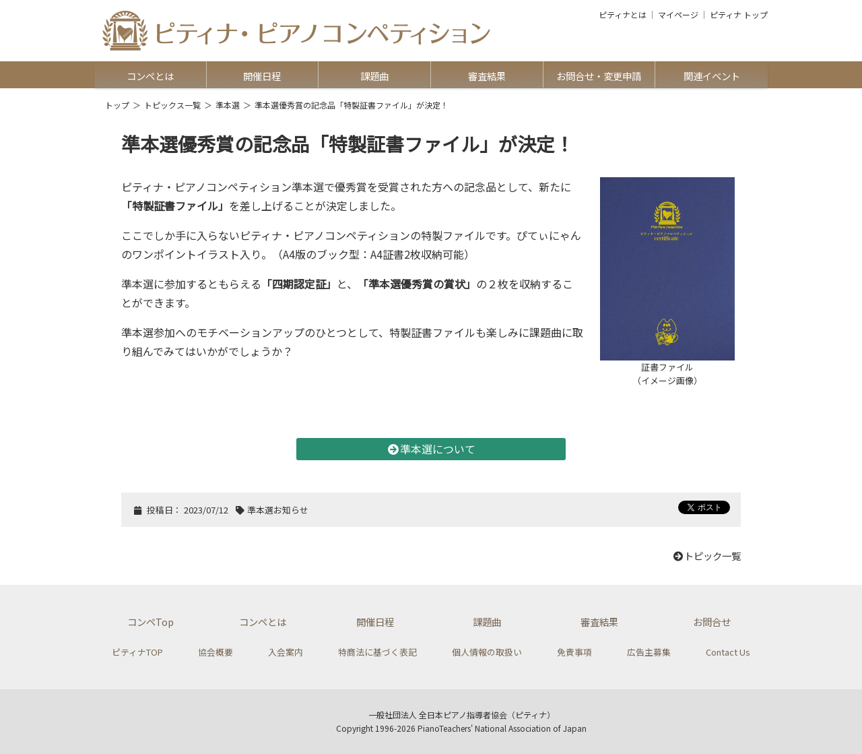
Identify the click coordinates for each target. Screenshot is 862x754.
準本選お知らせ (277, 509)
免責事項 (574, 652)
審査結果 (487, 76)
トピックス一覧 (172, 105)
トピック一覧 (706, 555)
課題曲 (374, 76)
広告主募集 (649, 652)
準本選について (431, 449)
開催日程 (262, 76)
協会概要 (215, 652)
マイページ (678, 15)
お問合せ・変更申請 (598, 76)
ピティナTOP (137, 652)
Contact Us (728, 652)
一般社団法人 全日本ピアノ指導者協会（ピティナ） (461, 714)
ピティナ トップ (739, 15)
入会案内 (285, 652)
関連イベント (712, 76)
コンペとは (150, 76)
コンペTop (150, 622)
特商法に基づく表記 (377, 652)
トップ (117, 105)
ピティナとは (622, 15)
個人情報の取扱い (487, 652)
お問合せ (712, 622)
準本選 (228, 105)
